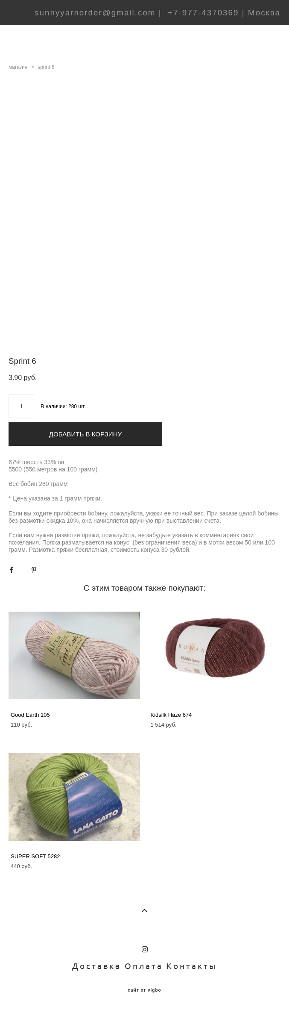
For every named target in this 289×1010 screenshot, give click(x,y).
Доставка (96, 966)
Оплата (144, 966)
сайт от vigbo (144, 990)
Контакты (191, 966)
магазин (18, 67)
